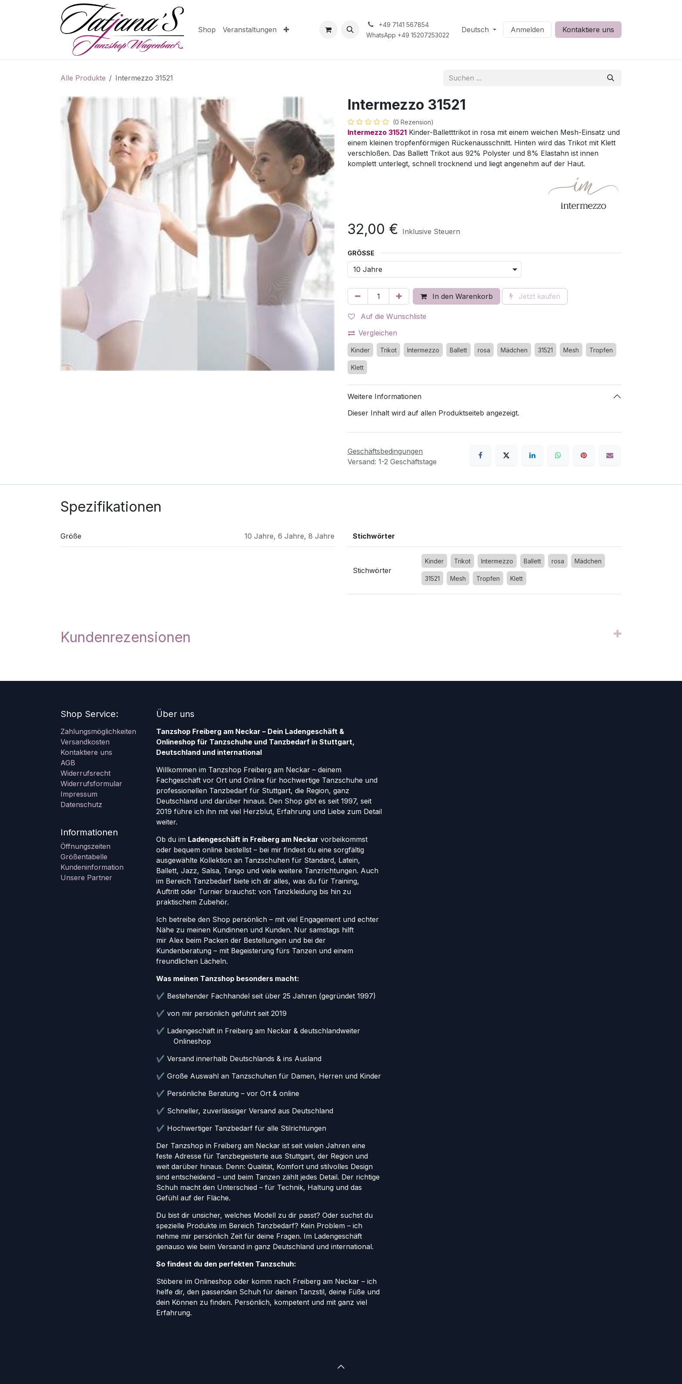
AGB (67, 762)
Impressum (78, 794)
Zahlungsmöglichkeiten (98, 731)
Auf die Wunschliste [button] (387, 316)
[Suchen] (611, 78)
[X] (506, 455)
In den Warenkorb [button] (456, 296)
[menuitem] (206, 29)
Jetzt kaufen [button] (534, 296)
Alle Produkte (83, 78)
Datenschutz (81, 804)
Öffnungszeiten (85, 846)
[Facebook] (480, 455)
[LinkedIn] (532, 455)
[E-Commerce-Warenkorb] (328, 29)
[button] (350, 29)
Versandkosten (85, 741)
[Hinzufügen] (399, 296)
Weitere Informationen (384, 396)
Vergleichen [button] (372, 332)
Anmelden (527, 29)
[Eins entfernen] (358, 296)
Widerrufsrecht (85, 773)
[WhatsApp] (558, 455)
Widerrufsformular (91, 783)
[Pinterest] (583, 455)
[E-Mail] (609, 455)
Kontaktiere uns (588, 29)
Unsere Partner (86, 877)
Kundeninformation (92, 867)
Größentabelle (83, 856)
